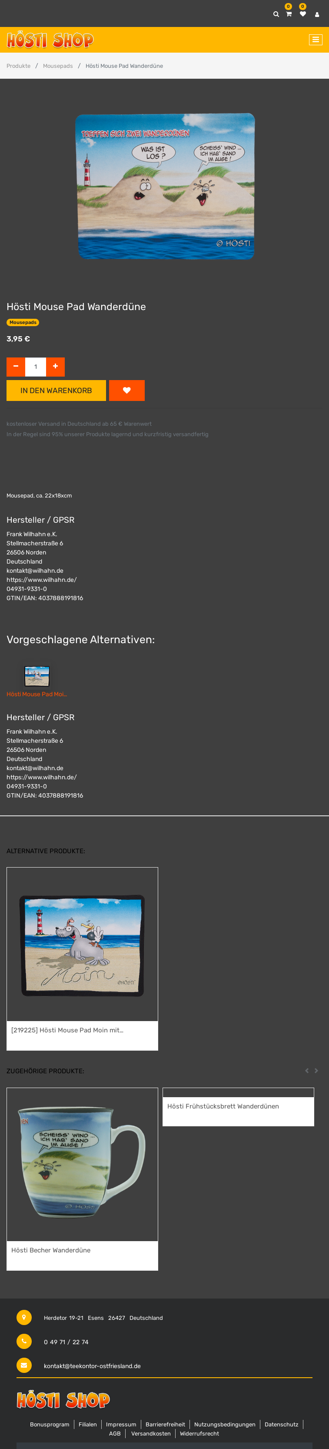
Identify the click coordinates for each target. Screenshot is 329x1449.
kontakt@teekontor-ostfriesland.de (92, 1366)
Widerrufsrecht (199, 1433)
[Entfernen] (16, 367)
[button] (127, 390)
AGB (115, 1433)
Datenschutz (282, 1424)
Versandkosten (151, 1433)
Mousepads (58, 66)
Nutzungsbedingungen (225, 1424)
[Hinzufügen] (55, 367)
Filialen (88, 1424)
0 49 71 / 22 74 (66, 1342)
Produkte (18, 66)
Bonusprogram (50, 1424)
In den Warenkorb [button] (56, 390)
